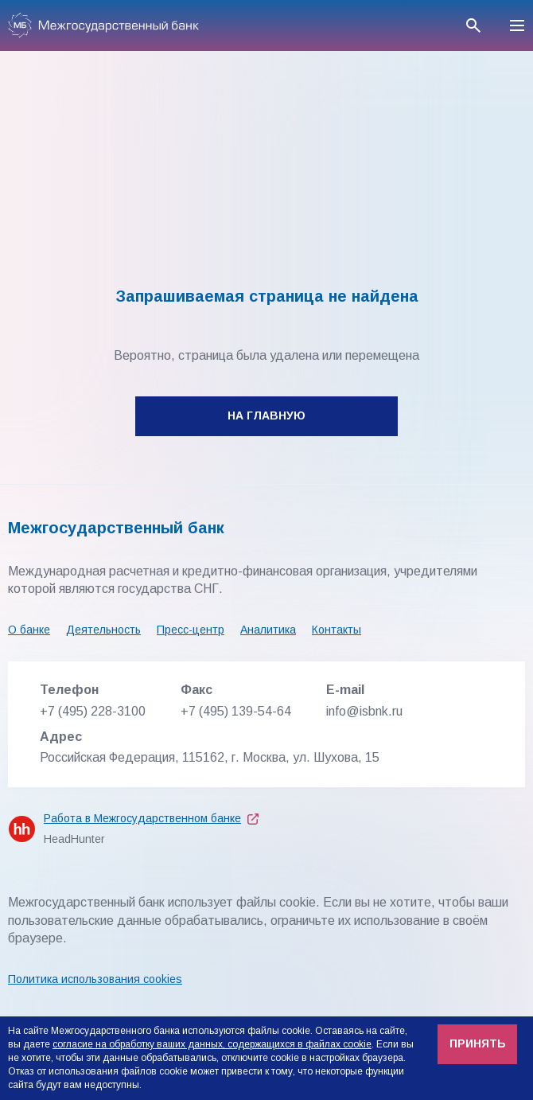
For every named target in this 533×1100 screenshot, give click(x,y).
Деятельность (103, 629)
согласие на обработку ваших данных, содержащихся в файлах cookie (212, 1044)
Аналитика (268, 629)
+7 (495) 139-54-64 (236, 711)
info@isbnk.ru (364, 711)
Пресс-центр (190, 629)
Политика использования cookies (95, 979)
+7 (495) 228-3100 (93, 711)
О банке (29, 629)
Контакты (336, 629)
